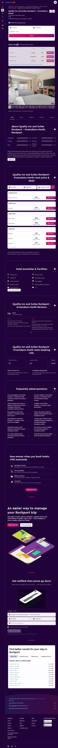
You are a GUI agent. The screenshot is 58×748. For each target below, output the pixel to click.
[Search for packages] (3, 16)
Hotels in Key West (14, 672)
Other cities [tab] (13, 656)
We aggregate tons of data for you (32, 706)
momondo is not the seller (32, 703)
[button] (2, 2)
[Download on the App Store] (48, 725)
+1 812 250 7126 (12, 20)
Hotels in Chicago (14, 679)
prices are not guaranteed (40, 698)
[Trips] (3, 20)
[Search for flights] (3, 7)
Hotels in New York (14, 664)
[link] (31, 489)
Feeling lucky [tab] (34, 656)
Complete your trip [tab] (46, 656)
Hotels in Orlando (14, 674)
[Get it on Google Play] (48, 721)
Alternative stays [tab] (24, 656)
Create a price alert (28, 482)
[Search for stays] (3, 10)
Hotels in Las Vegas (14, 666)
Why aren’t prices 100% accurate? (32, 708)
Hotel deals (10, 6)
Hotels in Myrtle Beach (15, 676)
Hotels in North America (20, 6)
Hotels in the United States (32, 6)
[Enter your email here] (33, 623)
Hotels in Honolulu (14, 668)
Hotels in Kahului (14, 670)
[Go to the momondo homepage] (10, 2)
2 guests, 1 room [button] (14, 31)
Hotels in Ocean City (15, 685)
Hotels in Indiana (43, 6)
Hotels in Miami (13, 681)
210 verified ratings (20, 22)
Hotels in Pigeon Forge (15, 683)
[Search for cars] (3, 13)
